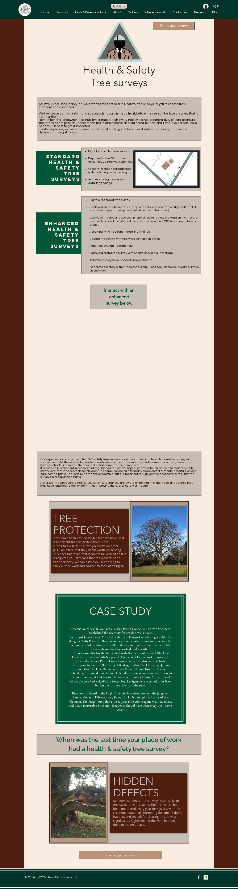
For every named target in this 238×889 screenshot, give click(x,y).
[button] (174, 26)
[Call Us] (119, 6)
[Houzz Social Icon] (206, 877)
